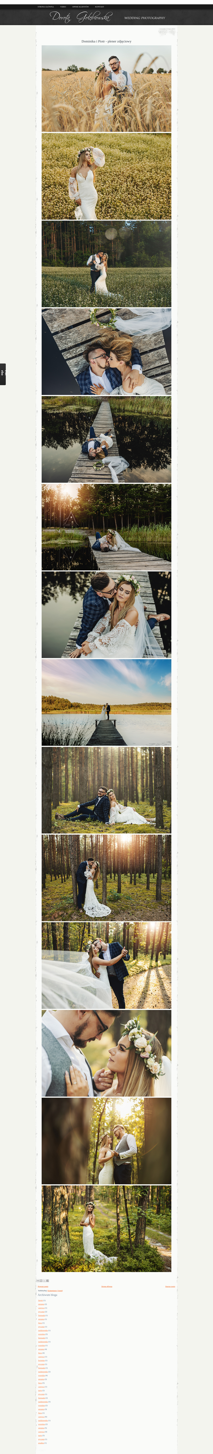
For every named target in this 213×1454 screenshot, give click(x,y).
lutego (40, 1300)
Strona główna (46, 7)
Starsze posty (170, 1286)
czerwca (41, 1308)
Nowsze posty (43, 1286)
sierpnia (41, 1304)
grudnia (41, 1443)
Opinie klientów (80, 7)
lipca (40, 1323)
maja (40, 1390)
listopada (41, 1315)
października (43, 1330)
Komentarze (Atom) (55, 1290)
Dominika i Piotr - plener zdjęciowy (106, 41)
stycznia (41, 1312)
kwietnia (41, 1360)
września (41, 1334)
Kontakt (99, 7)
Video (63, 7)
